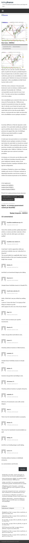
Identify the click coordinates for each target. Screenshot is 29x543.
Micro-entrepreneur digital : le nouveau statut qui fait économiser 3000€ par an (14, 479)
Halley (8, 437)
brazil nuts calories (12, 291)
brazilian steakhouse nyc (14, 222)
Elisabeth (4, 531)
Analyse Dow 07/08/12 (7, 187)
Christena (9, 381)
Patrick (9, 278)
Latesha (9, 353)
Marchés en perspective (8, 199)
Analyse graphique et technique (9, 196)
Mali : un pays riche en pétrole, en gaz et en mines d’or (14, 512)
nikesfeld (4, 516)
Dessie (9, 327)
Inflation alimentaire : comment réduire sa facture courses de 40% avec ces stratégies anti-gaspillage (13, 500)
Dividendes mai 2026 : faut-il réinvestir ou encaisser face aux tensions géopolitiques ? (13, 475)
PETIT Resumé (6, 527)
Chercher (22, 469)
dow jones (23, 193)
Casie (8, 340)
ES (2, 519)
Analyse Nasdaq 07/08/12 (8, 189)
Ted (8, 409)
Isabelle (9, 394)
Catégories (4, 506)
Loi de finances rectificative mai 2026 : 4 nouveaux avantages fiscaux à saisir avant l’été (14, 495)
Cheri (8, 312)
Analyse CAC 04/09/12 (7, 185)
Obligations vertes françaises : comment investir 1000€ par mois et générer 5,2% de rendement (13, 487)
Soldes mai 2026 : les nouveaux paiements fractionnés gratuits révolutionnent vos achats (14, 482)
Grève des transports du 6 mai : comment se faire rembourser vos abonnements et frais (13, 491)
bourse (18, 193)
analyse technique (12, 193)
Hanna (8, 422)
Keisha (9, 265)
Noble (8, 368)
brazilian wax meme (12, 241)
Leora (8, 450)
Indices (21, 196)
